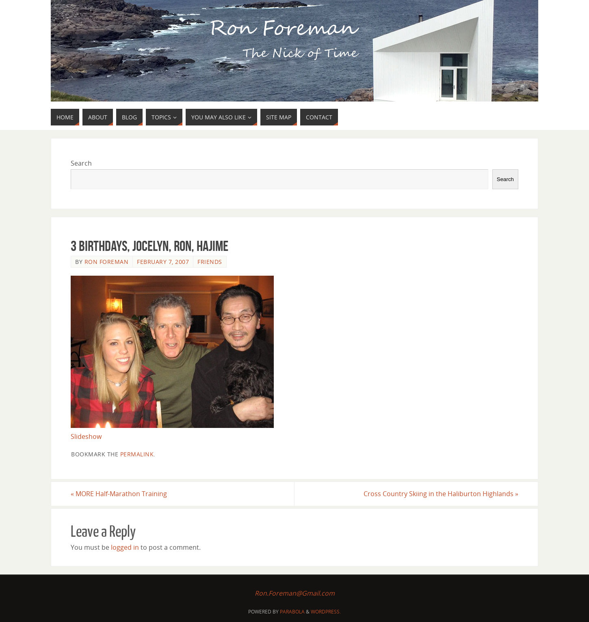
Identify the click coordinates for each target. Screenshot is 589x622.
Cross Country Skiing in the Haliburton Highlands (441, 493)
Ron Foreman (106, 262)
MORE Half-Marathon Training (119, 493)
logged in (125, 547)
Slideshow (86, 436)
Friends (209, 262)
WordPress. (326, 611)
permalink (137, 454)
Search (81, 163)
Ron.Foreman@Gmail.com (295, 593)
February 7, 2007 (163, 262)
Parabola (292, 611)
